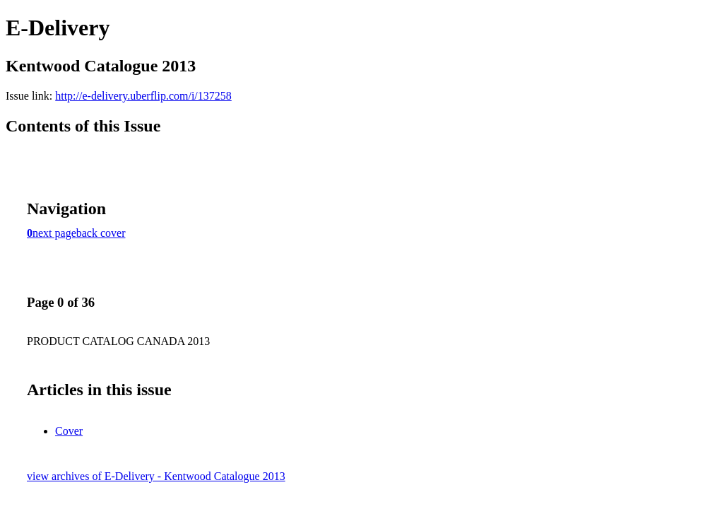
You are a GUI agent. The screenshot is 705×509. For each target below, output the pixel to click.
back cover (101, 233)
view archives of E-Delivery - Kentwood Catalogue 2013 (156, 476)
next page (54, 233)
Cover (69, 431)
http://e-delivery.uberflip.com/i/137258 (143, 96)
